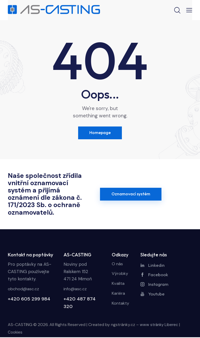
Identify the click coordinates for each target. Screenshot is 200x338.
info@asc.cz (76, 290)
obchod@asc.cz (24, 290)
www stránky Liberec (160, 325)
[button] (189, 10)
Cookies (15, 333)
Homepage (100, 133)
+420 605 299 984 (29, 300)
